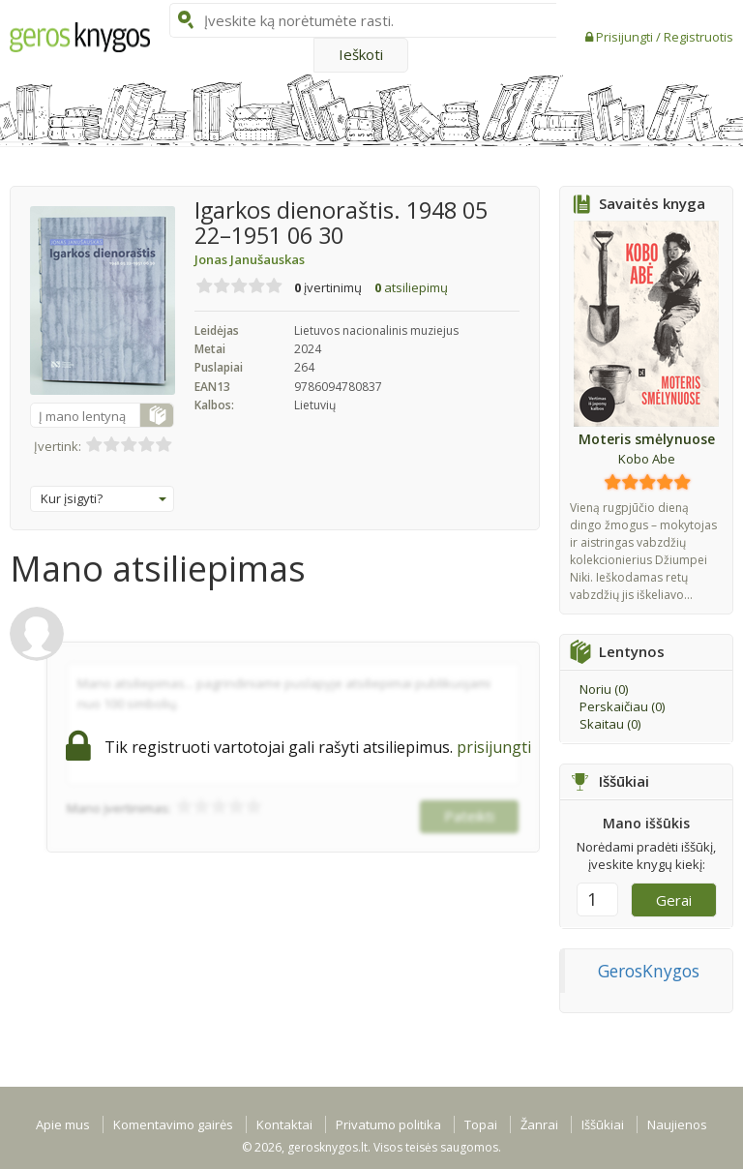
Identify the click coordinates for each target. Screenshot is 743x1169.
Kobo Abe (646, 458)
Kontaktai (284, 1124)
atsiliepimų (411, 287)
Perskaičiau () (622, 706)
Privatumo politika (388, 1124)
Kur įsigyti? (103, 498)
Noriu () (604, 689)
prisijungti (494, 747)
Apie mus (63, 1124)
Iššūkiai (602, 1124)
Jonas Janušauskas (249, 259)
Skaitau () (610, 724)
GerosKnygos (648, 970)
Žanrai (539, 1124)
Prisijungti (626, 36)
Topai (480, 1124)
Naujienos (677, 1124)
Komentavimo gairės (173, 1124)
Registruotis (698, 36)
